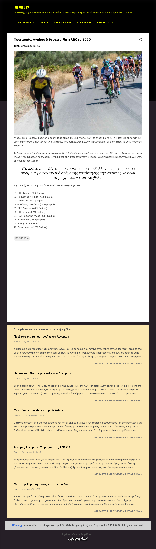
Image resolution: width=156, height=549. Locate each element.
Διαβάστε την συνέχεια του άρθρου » (118, 363)
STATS (44, 22)
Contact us (105, 22)
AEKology (17, 525)
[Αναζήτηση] (147, 8)
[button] (140, 40)
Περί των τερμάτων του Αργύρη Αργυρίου (41, 336)
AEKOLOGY (22, 8)
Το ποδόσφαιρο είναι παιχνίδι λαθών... (40, 410)
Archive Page (62, 22)
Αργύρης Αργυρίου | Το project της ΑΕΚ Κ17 (42, 447)
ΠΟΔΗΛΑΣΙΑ (22, 238)
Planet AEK (84, 22)
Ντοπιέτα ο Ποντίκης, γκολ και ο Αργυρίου (42, 373)
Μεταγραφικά (26, 22)
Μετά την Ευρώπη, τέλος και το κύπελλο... (42, 484)
